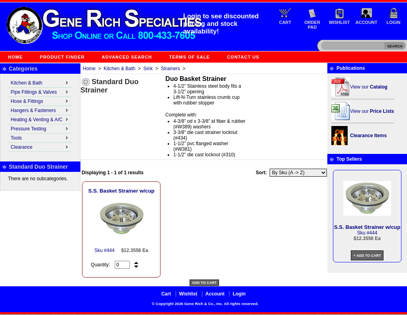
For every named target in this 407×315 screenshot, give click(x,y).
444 (111, 250)
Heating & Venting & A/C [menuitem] (40, 119)
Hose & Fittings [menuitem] (40, 101)
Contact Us (243, 57)
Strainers (170, 68)
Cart (285, 22)
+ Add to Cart (367, 256)
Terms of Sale (189, 57)
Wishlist (339, 22)
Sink (148, 68)
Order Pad (312, 25)
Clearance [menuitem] (40, 147)
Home (15, 57)
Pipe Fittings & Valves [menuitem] (40, 92)
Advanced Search (127, 57)
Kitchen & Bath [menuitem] (40, 82)
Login (394, 22)
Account (367, 22)
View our (368, 87)
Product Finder (62, 57)
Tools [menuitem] (40, 137)
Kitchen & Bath (119, 68)
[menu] (40, 115)
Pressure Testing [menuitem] (40, 128)
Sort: (261, 172)
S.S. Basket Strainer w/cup (121, 191)
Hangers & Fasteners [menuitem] (40, 110)
